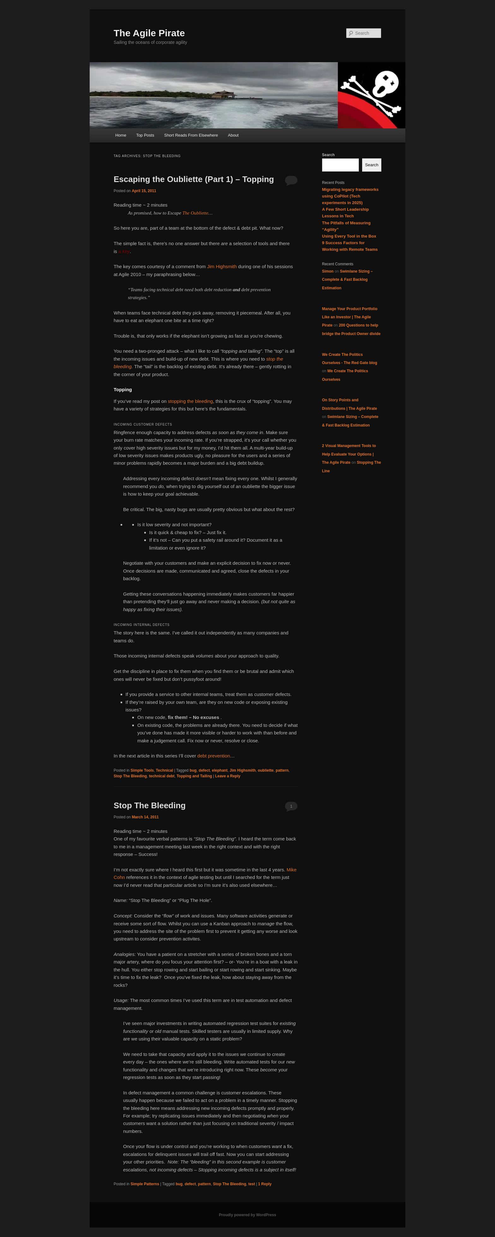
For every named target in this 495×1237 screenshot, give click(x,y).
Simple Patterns (144, 1184)
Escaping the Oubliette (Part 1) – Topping (194, 179)
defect (204, 770)
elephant (219, 770)
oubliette (266, 770)
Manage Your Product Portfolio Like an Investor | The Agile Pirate (350, 317)
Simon (328, 271)
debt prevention (213, 755)
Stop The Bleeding (130, 776)
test (251, 1184)
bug (193, 770)
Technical (164, 770)
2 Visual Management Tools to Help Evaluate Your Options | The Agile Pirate (349, 454)
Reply (265, 1184)
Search (328, 155)
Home (120, 135)
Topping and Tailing (194, 776)
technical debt (162, 776)
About (233, 135)
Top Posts (145, 135)
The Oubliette (195, 212)
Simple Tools (142, 770)
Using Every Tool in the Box (349, 236)
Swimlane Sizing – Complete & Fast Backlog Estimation (347, 279)
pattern (282, 770)
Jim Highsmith (222, 266)
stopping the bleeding (190, 401)
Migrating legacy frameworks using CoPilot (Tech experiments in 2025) (350, 196)
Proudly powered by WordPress (247, 1215)
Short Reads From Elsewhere (191, 135)
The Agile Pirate (149, 33)
